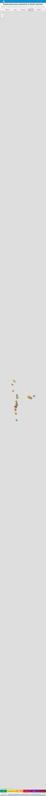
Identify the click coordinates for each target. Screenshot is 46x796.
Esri (13, 788)
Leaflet (2, 788)
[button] (2, 13)
